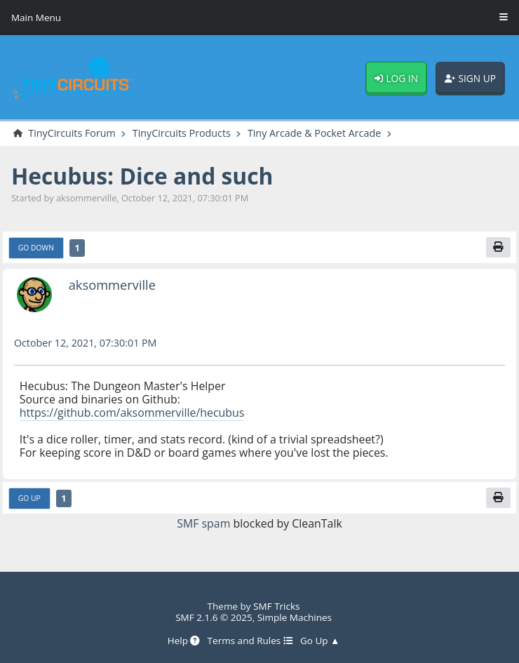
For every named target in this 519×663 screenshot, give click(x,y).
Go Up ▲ (319, 640)
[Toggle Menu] (503, 17)
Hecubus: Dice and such (142, 176)
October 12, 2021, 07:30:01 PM (85, 342)
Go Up (29, 498)
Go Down (36, 248)
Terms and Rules (250, 640)
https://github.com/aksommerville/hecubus (132, 412)
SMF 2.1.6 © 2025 (213, 617)
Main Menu (36, 17)
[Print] (498, 247)
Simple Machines (294, 617)
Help (184, 640)
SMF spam (203, 523)
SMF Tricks (276, 606)
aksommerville (112, 284)
